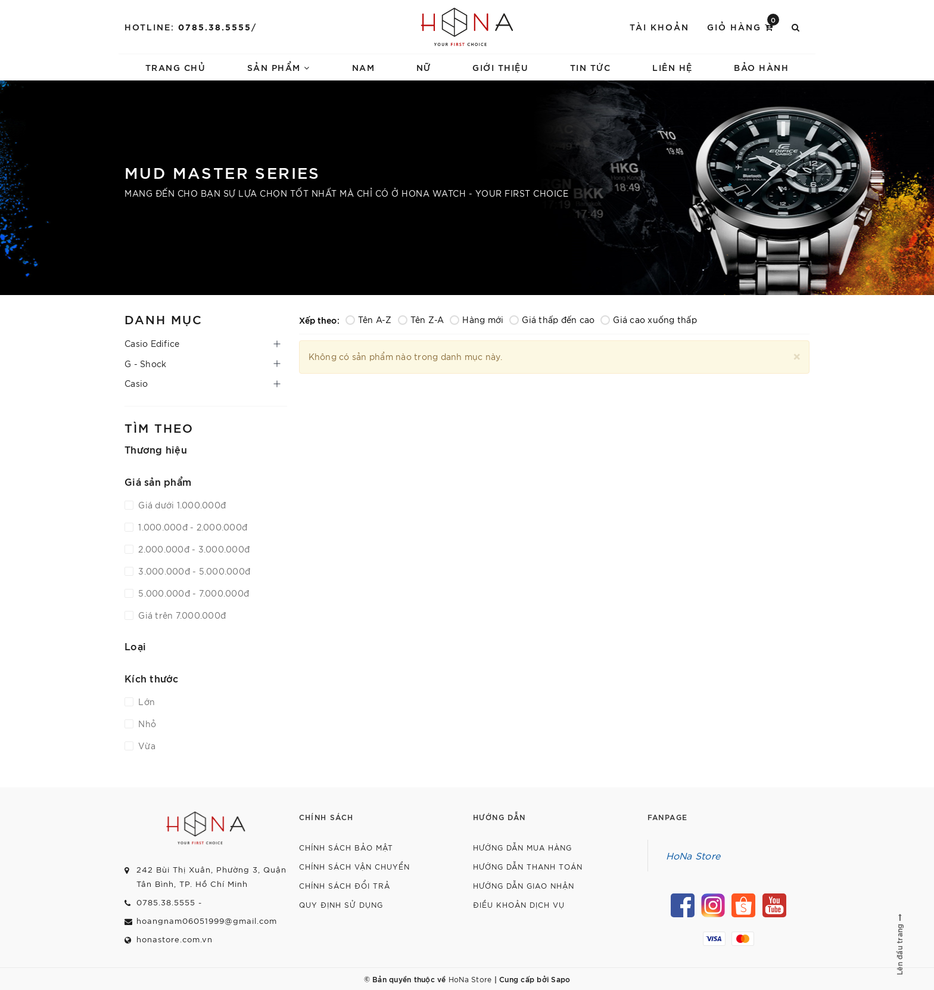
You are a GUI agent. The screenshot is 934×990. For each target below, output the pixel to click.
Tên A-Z (368, 319)
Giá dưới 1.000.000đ (181, 504)
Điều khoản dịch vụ (519, 904)
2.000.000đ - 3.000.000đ (193, 549)
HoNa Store (693, 855)
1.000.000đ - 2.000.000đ (191, 527)
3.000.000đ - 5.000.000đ (193, 571)
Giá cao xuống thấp (648, 319)
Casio (136, 383)
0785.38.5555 (214, 26)
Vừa (145, 745)
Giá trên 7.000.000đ (181, 615)
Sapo (560, 978)
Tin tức (590, 67)
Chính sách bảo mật (346, 847)
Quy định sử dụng (341, 904)
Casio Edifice (151, 343)
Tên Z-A (421, 319)
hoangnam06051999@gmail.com (206, 920)
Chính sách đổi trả (344, 885)
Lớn (145, 701)
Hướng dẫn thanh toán (528, 866)
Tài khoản (659, 26)
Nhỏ (146, 723)
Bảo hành (761, 67)
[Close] (797, 355)
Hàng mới (476, 319)
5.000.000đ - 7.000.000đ (192, 593)
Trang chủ (175, 67)
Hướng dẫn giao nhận (523, 885)
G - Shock (145, 363)
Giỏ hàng (743, 26)
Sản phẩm (278, 67)
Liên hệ (672, 67)
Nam (363, 67)
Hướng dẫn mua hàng (522, 847)
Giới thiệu (500, 67)
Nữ (423, 67)
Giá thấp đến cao (551, 319)
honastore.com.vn (174, 939)
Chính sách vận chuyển (354, 866)
